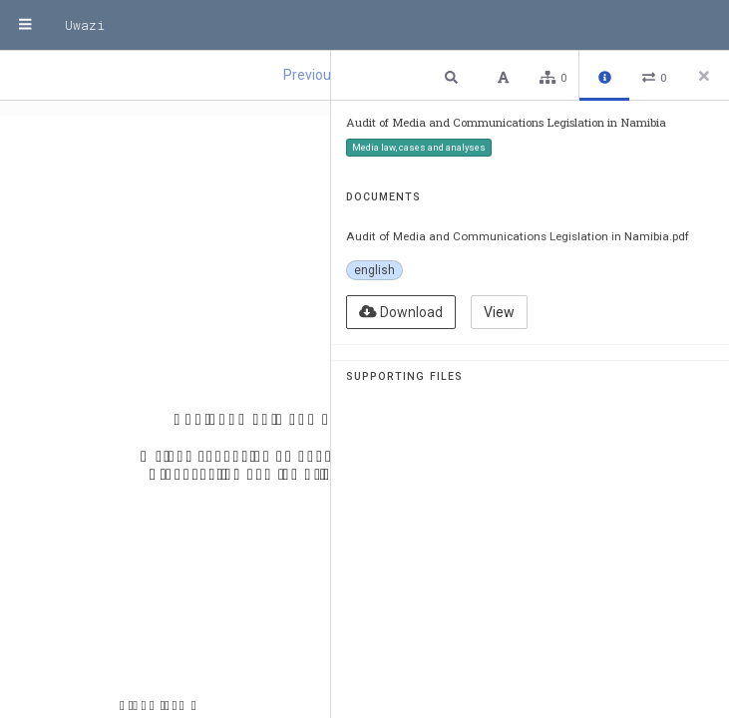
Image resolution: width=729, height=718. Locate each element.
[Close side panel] (704, 76)
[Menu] (25, 25)
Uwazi (85, 25)
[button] (454, 76)
